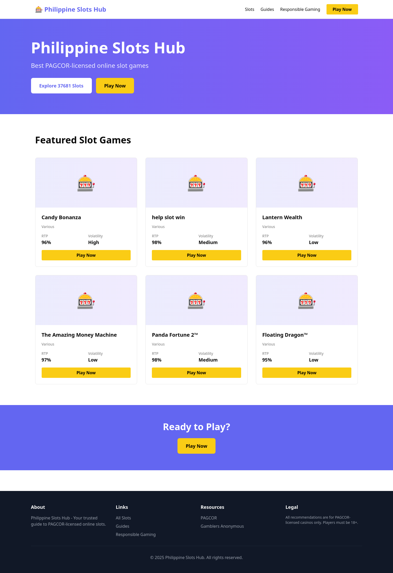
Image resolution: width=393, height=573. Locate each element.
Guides (267, 9)
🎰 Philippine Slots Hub (70, 9)
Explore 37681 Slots (61, 86)
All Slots (123, 518)
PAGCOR (209, 518)
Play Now (342, 9)
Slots (249, 9)
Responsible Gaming (300, 9)
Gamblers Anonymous (222, 526)
